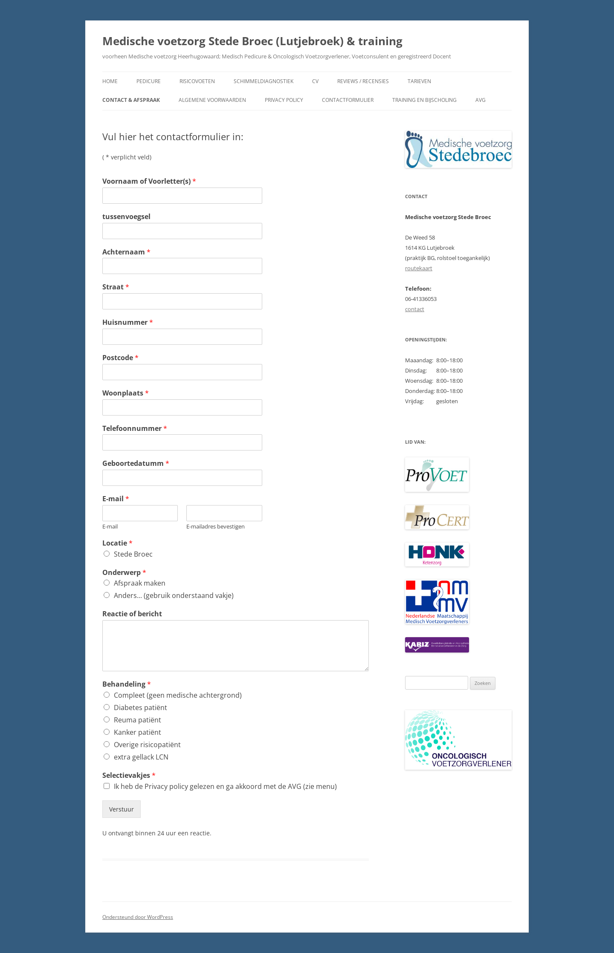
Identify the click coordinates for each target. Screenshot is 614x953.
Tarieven (419, 81)
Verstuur (121, 809)
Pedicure (148, 81)
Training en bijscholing (424, 100)
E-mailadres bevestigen (215, 526)
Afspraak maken (139, 583)
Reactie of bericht (132, 613)
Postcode (120, 357)
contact (414, 309)
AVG (480, 100)
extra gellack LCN (141, 757)
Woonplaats (125, 393)
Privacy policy (284, 100)
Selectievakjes (129, 775)
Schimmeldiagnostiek (263, 81)
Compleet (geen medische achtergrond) (178, 695)
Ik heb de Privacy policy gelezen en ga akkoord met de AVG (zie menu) (225, 786)
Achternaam (126, 252)
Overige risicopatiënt (147, 744)
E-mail (115, 498)
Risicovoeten (197, 81)
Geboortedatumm (135, 463)
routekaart (418, 268)
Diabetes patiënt (140, 707)
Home (110, 81)
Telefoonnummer (134, 428)
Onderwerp (124, 572)
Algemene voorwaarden (212, 100)
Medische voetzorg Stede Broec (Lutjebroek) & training (252, 41)
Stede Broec (133, 554)
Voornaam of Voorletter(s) (149, 181)
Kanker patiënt (137, 732)
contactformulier (348, 100)
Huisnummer (127, 322)
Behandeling (126, 684)
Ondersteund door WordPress (137, 917)
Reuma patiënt (137, 720)
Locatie (117, 543)
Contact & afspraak (131, 100)
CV (315, 81)
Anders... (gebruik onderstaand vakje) (174, 595)
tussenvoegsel (126, 216)
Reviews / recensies (363, 81)
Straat (115, 287)
